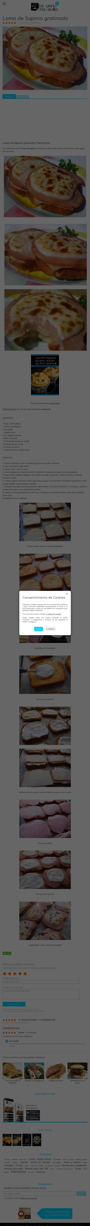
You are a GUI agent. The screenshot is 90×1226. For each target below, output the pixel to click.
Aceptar (38, 629)
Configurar (50, 629)
